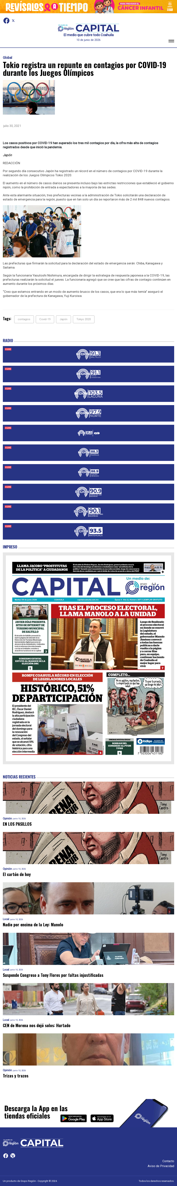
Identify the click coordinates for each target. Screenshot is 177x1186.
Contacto (168, 1161)
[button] (171, 41)
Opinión (7, 818)
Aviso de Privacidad (161, 1166)
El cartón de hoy (17, 874)
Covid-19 (45, 319)
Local (6, 919)
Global (7, 58)
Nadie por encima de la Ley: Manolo (33, 924)
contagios (24, 319)
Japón (63, 319)
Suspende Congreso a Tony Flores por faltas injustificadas (53, 975)
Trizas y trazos (15, 1075)
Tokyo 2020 (83, 319)
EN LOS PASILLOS (17, 824)
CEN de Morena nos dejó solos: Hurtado (36, 1025)
